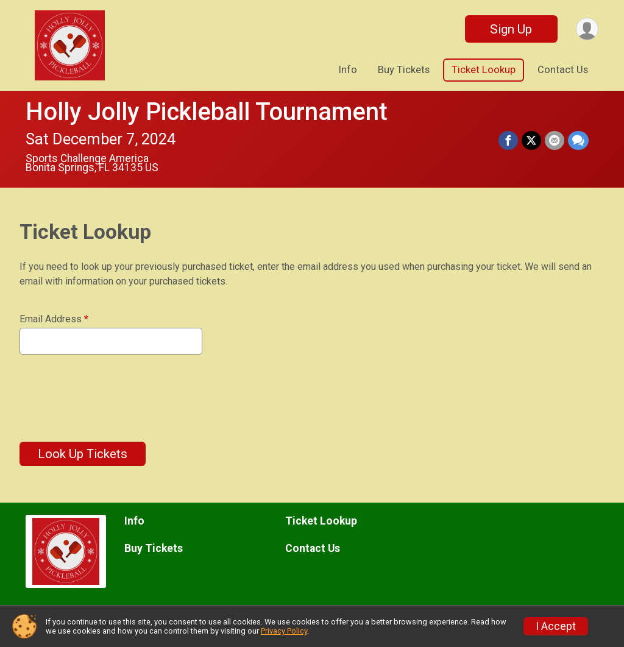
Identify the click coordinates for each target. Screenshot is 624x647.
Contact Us (562, 70)
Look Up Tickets (82, 454)
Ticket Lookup (484, 70)
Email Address (54, 319)
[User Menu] (587, 29)
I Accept (556, 626)
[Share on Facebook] (508, 140)
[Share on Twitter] (531, 140)
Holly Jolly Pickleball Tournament (207, 111)
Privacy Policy (284, 630)
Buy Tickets (404, 70)
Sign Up (511, 29)
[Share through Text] (578, 140)
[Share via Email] (554, 140)
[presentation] (112, 390)
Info (348, 70)
